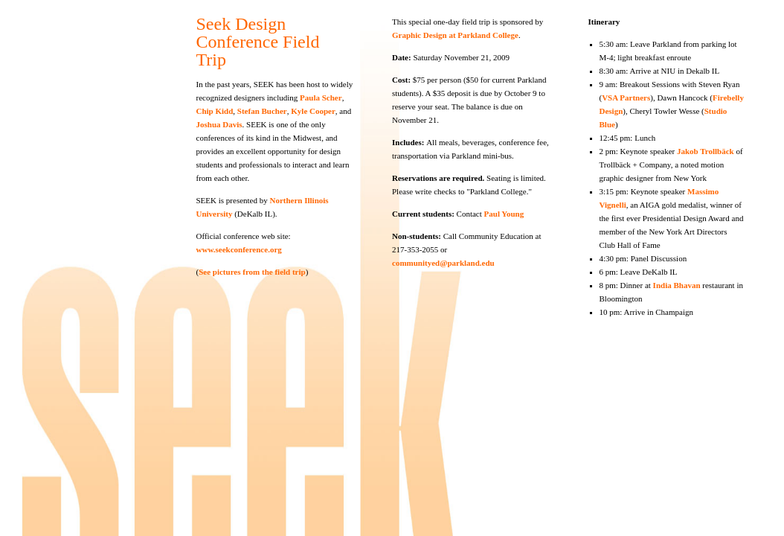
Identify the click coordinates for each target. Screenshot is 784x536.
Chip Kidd (215, 110)
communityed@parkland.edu (443, 262)
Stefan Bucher (261, 110)
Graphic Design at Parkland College (455, 35)
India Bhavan (677, 285)
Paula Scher (321, 97)
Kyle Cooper (313, 110)
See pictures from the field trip (252, 271)
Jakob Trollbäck (705, 151)
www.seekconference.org (239, 249)
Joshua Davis (219, 124)
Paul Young (504, 213)
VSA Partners (626, 97)
